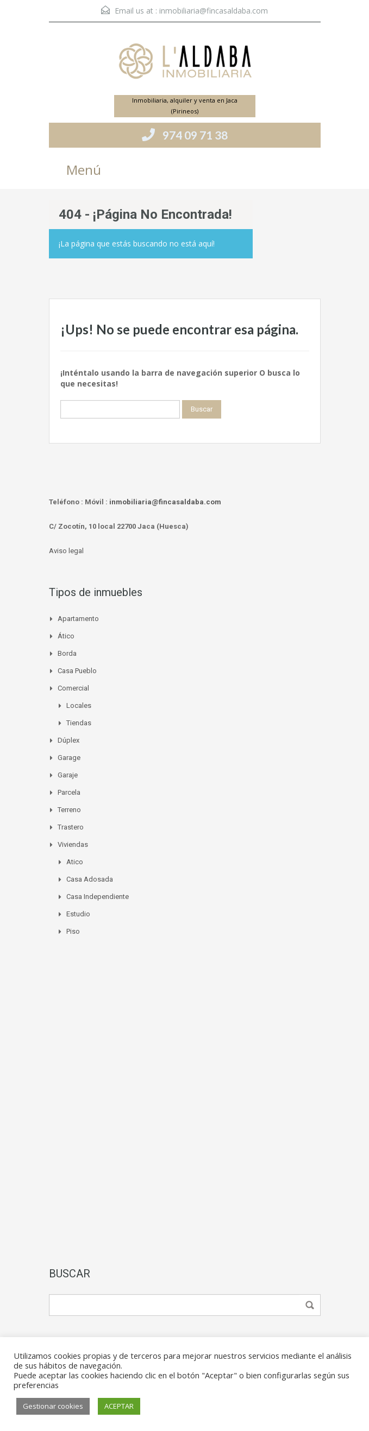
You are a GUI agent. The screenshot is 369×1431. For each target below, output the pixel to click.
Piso (73, 931)
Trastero (71, 827)
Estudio (78, 914)
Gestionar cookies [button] (53, 1406)
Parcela (69, 792)
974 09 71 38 (195, 135)
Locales (78, 705)
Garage (69, 758)
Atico (74, 862)
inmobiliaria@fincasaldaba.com (213, 10)
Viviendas (73, 844)
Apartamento (78, 619)
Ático (66, 636)
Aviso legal (66, 551)
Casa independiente (97, 896)
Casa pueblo (77, 671)
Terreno (69, 810)
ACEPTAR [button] (119, 1406)
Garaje (68, 775)
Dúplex (68, 740)
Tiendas (78, 723)
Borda (67, 653)
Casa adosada (89, 879)
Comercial (73, 688)
